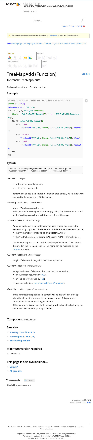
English (79, 26)
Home (64, 26)
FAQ (34, 426)
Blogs (40, 426)
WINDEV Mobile (40, 438)
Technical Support (52, 426)
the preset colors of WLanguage (49, 288)
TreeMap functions (78, 43)
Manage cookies (46, 429)
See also (86, 73)
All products (16, 377)
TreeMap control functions (22, 338)
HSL (42, 284)
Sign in (71, 26)
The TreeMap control (20, 346)
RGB (43, 280)
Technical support (68, 426)
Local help (87, 408)
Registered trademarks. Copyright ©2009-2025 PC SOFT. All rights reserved (46, 433)
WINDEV (14, 372)
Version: (26, 11)
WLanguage (17, 43)
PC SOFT (11, 426)
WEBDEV (31, 438)
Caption (16, 255)
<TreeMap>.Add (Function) (22, 342)
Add (28, 386)
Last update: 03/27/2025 (81, 406)
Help (9, 43)
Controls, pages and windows (56, 43)
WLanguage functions (33, 43)
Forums (27, 426)
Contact (80, 426)
